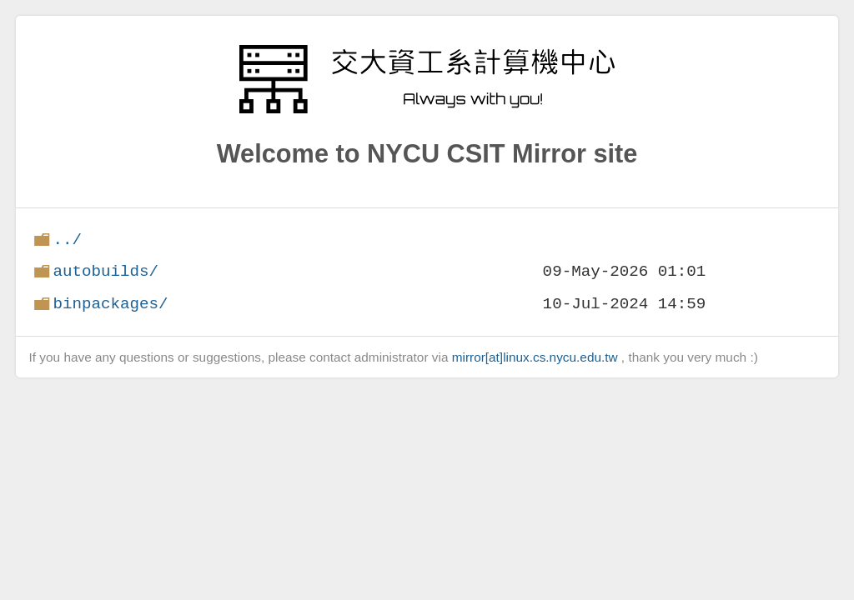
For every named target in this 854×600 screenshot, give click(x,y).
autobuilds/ (105, 271)
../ (67, 239)
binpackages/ (110, 303)
